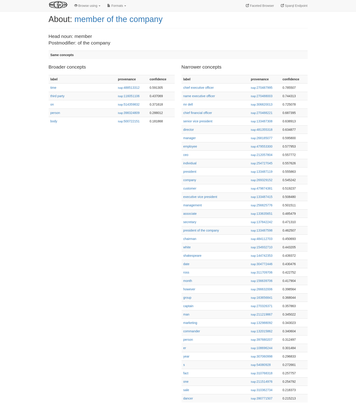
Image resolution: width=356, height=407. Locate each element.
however (189, 289)
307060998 (261, 356)
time (53, 87)
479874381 (261, 188)
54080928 (261, 365)
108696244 (261, 348)
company (189, 180)
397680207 (261, 339)
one (186, 381)
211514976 (261, 381)
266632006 (261, 289)
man (186, 314)
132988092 (261, 323)
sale (186, 390)
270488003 (261, 96)
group (187, 297)
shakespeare (192, 255)
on (52, 104)
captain (188, 306)
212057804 (261, 155)
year (186, 356)
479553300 (261, 146)
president (190, 171)
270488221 (261, 113)
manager (189, 138)
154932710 (261, 247)
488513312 (128, 87)
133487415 (261, 197)
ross (186, 272)
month (187, 281)
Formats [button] (116, 5)
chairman (190, 239)
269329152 (261, 180)
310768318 (261, 373)
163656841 (261, 297)
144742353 (261, 255)
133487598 (261, 230)
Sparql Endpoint (294, 5)
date (186, 264)
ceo (186, 155)
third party (57, 96)
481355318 (261, 129)
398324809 (128, 113)
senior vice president (197, 121)
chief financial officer (197, 113)
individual (190, 163)
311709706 (261, 272)
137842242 (261, 222)
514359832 (128, 104)
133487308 (261, 121)
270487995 (261, 87)
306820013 (261, 104)
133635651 (261, 213)
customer (190, 188)
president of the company (201, 230)
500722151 (128, 121)
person (55, 113)
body (53, 121)
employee (190, 146)
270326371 (261, 306)
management (192, 205)
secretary (190, 222)
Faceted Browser (260, 5)
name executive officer (199, 96)
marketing (190, 323)
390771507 (261, 398)
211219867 (261, 314)
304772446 (261, 264)
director (188, 129)
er (184, 348)
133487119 (261, 171)
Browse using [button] (87, 5)
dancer (188, 398)
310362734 (261, 390)
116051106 (128, 96)
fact (186, 373)
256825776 (261, 205)
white (187, 247)
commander (191, 331)
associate (190, 213)
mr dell (188, 104)
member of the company (119, 19)
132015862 (261, 331)
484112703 (261, 239)
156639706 (261, 281)
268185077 (261, 138)
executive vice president (200, 197)
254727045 (261, 163)
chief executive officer (198, 87)
